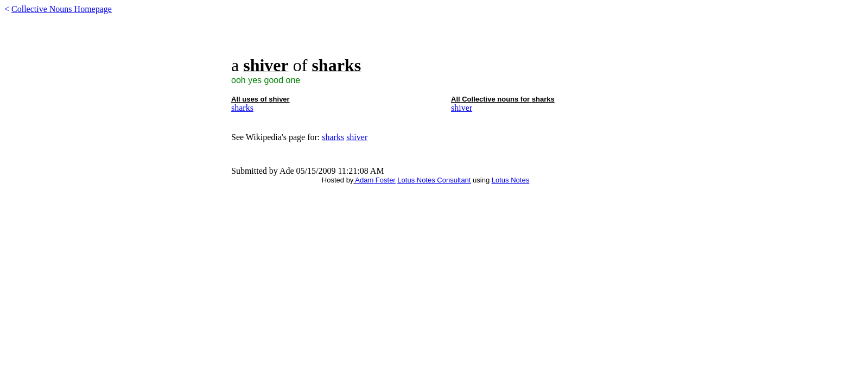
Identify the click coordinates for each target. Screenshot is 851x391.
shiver (461, 107)
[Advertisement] (425, 39)
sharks (242, 107)
